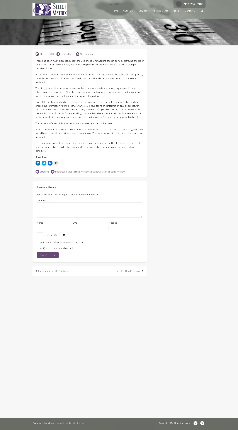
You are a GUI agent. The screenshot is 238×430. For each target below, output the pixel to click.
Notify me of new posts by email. (56, 248)
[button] (202, 11)
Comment (43, 200)
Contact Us (190, 11)
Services (143, 11)
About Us (128, 11)
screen (96, 171)
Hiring (77, 171)
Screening (44, 171)
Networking (86, 171)
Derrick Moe (67, 54)
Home (115, 11)
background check (64, 171)
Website (113, 222)
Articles (176, 11)
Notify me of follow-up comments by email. (62, 241)
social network (118, 171)
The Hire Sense (160, 11)
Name (40, 222)
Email (75, 222)
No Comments (87, 54)
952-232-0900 (189, 4)
